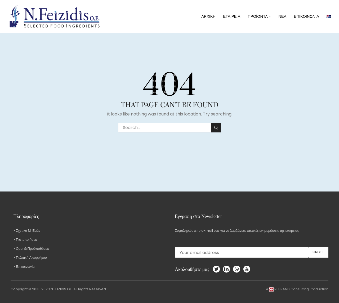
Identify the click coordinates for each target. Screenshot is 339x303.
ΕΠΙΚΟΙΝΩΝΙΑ (306, 16)
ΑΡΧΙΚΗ (208, 16)
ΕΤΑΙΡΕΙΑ (231, 16)
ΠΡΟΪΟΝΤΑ (259, 16)
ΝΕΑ (282, 16)
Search (216, 128)
